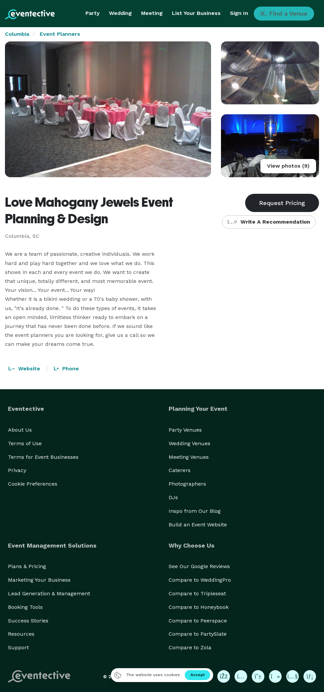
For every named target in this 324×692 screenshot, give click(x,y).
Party (92, 13)
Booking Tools (25, 607)
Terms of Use (25, 443)
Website (24, 368)
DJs (173, 497)
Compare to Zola (190, 647)
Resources (21, 634)
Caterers (179, 470)
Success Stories (28, 620)
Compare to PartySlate (198, 634)
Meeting (152, 13)
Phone (66, 368)
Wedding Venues (189, 443)
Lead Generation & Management (49, 593)
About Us (20, 430)
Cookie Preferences (32, 484)
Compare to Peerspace (198, 620)
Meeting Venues (189, 457)
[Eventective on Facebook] (223, 676)
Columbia (17, 34)
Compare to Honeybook (199, 607)
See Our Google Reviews (199, 566)
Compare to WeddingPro (200, 580)
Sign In (239, 13)
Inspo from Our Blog (195, 511)
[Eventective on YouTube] (292, 676)
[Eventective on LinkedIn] (309, 676)
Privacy (17, 470)
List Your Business (196, 13)
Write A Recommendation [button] (269, 222)
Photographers (187, 484)
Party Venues (185, 430)
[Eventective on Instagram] (241, 676)
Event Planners (60, 34)
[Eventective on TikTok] (275, 676)
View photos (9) (288, 166)
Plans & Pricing (27, 566)
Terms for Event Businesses (43, 457)
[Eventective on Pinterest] (258, 676)
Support (18, 647)
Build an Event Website (198, 524)
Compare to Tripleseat (197, 593)
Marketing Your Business (39, 580)
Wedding (120, 13)
